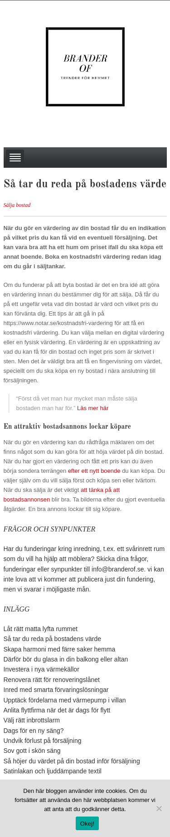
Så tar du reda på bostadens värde (53, 638)
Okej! (87, 823)
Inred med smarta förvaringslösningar (56, 689)
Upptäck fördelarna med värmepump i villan (65, 700)
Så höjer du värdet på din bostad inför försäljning (72, 761)
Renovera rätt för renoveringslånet (52, 679)
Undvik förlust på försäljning (43, 740)
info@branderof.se (118, 569)
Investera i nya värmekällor (41, 669)
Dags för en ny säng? (34, 730)
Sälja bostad (17, 205)
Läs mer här (92, 408)
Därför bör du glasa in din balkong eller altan (66, 659)
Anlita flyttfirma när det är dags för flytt (57, 710)
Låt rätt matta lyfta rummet (41, 628)
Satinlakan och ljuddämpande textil (53, 771)
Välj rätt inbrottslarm (32, 720)
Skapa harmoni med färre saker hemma (60, 649)
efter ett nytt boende (94, 470)
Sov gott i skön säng (32, 750)
